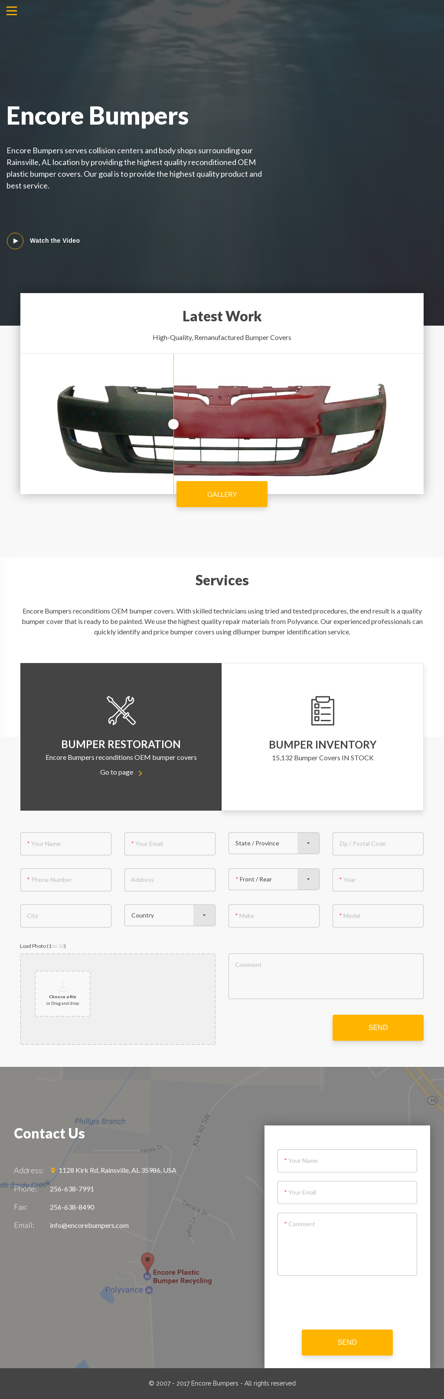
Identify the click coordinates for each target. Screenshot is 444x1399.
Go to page (121, 772)
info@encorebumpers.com (89, 1225)
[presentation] (347, 1304)
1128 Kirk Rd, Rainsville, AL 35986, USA (113, 1170)
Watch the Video (55, 240)
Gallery (222, 494)
